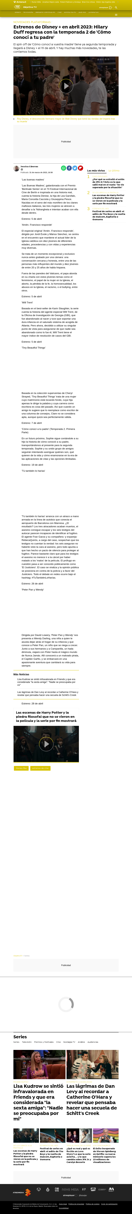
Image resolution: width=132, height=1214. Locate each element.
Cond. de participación (109, 1204)
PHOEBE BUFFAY (20, 1082)
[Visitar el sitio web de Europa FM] (102, 1189)
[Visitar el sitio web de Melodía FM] (111, 1189)
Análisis (82, 15)
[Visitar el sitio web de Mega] (75, 1189)
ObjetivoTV (17, 956)
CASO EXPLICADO (99, 177)
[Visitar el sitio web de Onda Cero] (93, 1189)
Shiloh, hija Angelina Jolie (105, 2)
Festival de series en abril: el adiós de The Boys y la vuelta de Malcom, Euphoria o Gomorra (108, 215)
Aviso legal (63, 1204)
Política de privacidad (76, 1204)
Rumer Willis (36, 2)
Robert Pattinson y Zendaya (70, 2)
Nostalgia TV (70, 15)
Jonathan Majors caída (50, 2)
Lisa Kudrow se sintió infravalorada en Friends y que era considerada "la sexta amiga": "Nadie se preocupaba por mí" (46, 682)
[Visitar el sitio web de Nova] (66, 1189)
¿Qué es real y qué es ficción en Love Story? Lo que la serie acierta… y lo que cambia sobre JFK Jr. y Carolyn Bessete (79, 1155)
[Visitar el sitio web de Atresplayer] (70, 1195)
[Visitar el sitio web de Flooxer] (83, 1195)
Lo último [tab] (114, 170)
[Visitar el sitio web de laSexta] (48, 1189)
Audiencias (94, 15)
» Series (26, 956)
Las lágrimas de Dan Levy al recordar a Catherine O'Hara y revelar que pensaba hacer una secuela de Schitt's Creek (92, 1100)
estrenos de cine (40, 768)
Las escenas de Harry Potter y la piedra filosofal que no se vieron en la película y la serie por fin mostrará (46, 717)
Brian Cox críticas (88, 2)
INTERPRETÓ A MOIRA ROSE (79, 1082)
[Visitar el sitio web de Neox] (57, 1189)
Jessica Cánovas (29, 166)
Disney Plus (21, 768)
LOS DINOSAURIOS (102, 1145)
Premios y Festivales (45, 15)
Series (18, 15)
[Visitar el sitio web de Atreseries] (84, 1189)
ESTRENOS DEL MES (100, 209)
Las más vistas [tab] (96, 170)
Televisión (28, 15)
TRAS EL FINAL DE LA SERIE (79, 1145)
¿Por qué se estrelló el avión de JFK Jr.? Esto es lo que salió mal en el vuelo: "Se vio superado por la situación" (108, 183)
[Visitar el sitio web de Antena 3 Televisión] (39, 1189)
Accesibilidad (64, 1208)
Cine (60, 15)
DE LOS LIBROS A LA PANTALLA (105, 193)
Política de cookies (93, 1204)
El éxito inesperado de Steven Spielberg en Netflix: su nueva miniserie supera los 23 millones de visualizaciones (104, 1155)
